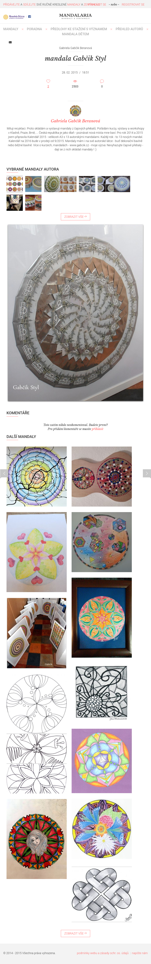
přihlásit (97, 429)
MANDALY (10, 29)
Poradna (34, 29)
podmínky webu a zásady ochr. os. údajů (103, 953)
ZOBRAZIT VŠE (75, 216)
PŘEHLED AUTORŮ (129, 29)
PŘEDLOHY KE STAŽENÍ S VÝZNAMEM (79, 29)
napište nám (140, 953)
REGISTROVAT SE (133, 4)
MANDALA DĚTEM (75, 34)
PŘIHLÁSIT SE (97, 4)
